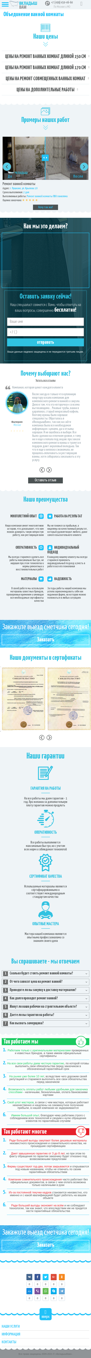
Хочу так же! (45, 207)
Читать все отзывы (46, 380)
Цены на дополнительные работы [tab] (45, 89)
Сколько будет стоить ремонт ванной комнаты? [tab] (38, 973)
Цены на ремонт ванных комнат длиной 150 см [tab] (45, 56)
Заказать (45, 640)
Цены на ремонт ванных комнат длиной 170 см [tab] (45, 67)
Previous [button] (7, 166)
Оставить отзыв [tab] (45, 480)
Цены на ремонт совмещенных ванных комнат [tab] (45, 78)
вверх (46, 1314)
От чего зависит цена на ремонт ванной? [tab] (33, 982)
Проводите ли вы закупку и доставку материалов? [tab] (39, 990)
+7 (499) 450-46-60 (62, 2)
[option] (45, 173)
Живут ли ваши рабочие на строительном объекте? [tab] (40, 1007)
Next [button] (84, 166)
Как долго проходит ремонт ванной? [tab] (30, 998)
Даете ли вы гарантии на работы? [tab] (28, 1015)
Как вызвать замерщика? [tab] (23, 1023)
